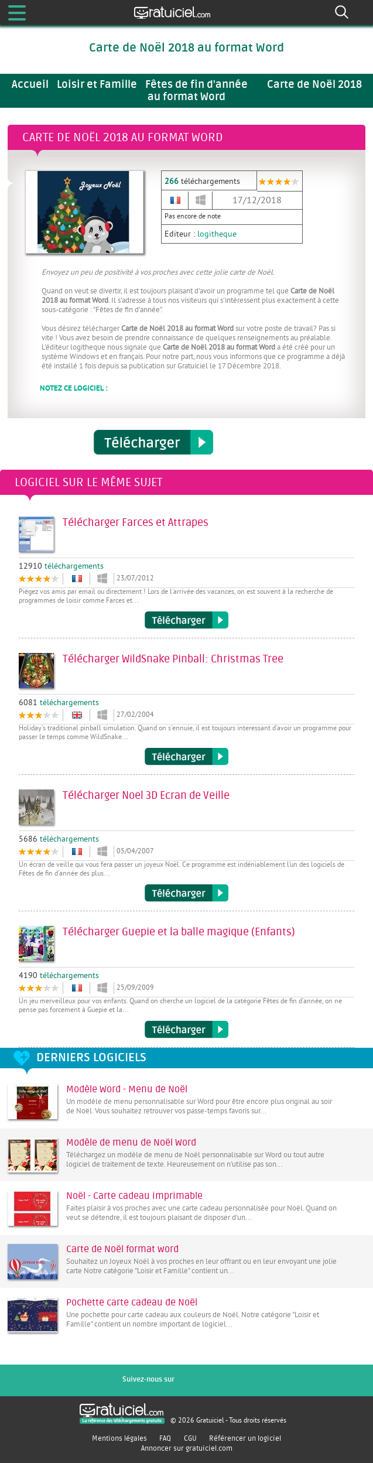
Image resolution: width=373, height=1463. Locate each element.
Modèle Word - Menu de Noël (126, 1089)
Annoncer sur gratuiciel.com (186, 1448)
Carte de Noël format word (122, 1249)
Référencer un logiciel (245, 1438)
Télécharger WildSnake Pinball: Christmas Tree (186, 756)
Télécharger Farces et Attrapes (186, 620)
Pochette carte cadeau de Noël (131, 1302)
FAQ (165, 1438)
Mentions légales (119, 1438)
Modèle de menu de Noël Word (131, 1142)
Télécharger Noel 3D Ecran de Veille (186, 893)
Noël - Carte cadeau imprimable (134, 1196)
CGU (190, 1438)
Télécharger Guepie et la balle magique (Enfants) (186, 1029)
